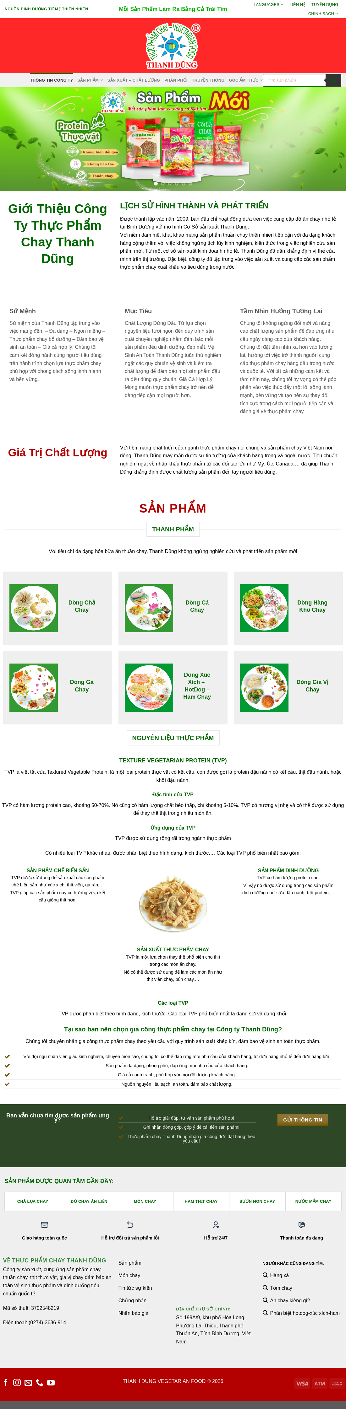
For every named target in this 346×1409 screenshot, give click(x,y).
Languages (268, 5)
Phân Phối (175, 80)
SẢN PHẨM (90, 80)
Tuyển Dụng (324, 4)
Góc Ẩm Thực (246, 80)
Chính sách (323, 14)
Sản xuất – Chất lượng (133, 80)
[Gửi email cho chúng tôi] (28, 1383)
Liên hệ (297, 4)
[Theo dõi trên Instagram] (17, 1383)
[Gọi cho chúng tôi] (39, 1383)
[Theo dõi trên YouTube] (51, 1383)
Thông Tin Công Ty (51, 80)
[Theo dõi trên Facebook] (5, 1383)
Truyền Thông (208, 80)
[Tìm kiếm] (333, 80)
